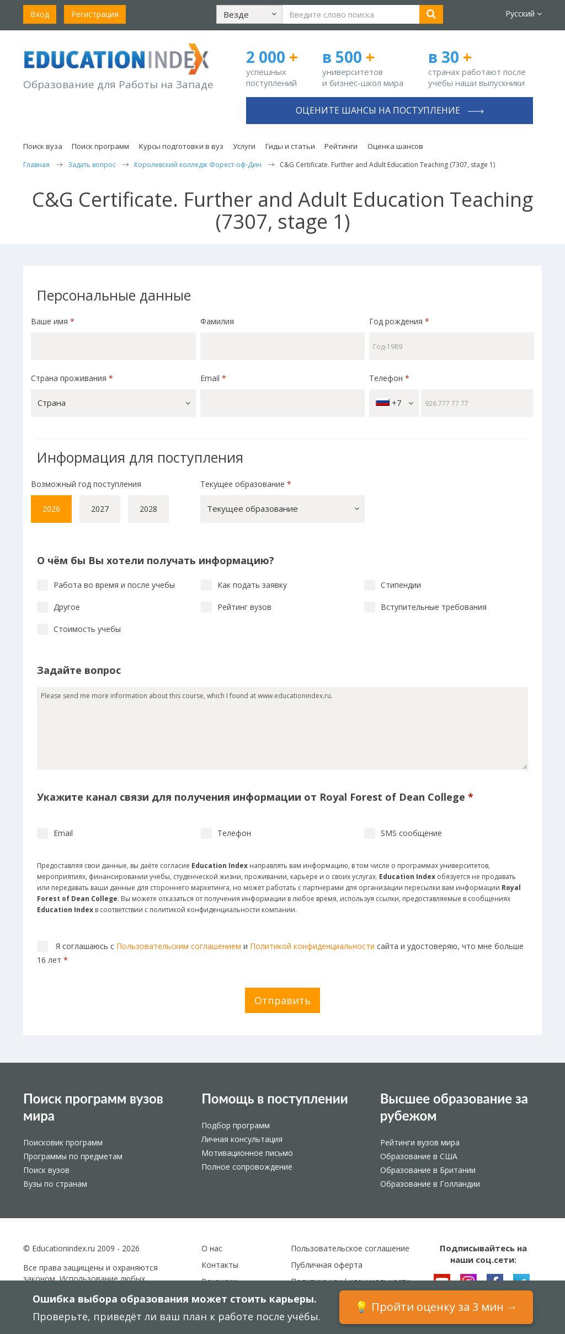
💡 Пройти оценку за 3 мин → (436, 1306)
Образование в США (418, 1156)
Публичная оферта (327, 1265)
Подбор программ (235, 1125)
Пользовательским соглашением (178, 946)
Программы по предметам (72, 1156)
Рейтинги (341, 146)
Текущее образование (245, 484)
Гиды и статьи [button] (290, 146)
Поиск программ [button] (100, 146)
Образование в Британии (428, 1170)
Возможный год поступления (86, 484)
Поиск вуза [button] (42, 146)
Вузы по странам (55, 1183)
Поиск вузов (46, 1170)
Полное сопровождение (246, 1166)
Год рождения (400, 321)
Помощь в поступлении (274, 1098)
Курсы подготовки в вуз (181, 146)
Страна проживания (72, 378)
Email (213, 378)
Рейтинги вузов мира (420, 1142)
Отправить (282, 1000)
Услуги (244, 146)
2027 (100, 508)
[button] (249, 14)
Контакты (219, 1265)
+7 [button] (394, 403)
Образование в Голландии (430, 1183)
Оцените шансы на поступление (390, 110)
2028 (148, 508)
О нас (211, 1248)
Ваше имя (52, 321)
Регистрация (95, 14)
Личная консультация (241, 1139)
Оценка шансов (395, 146)
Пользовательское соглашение (350, 1248)
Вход (39, 14)
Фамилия (217, 321)
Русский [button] (523, 13)
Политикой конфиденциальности (312, 946)
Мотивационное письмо (247, 1153)
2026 (51, 508)
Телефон (389, 378)
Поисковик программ (63, 1142)
